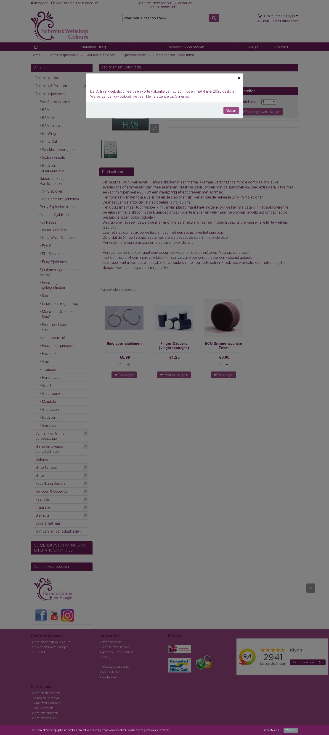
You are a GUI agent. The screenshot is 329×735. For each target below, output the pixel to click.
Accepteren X (271, 730)
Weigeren (290, 730)
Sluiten (231, 110)
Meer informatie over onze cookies (191, 730)
